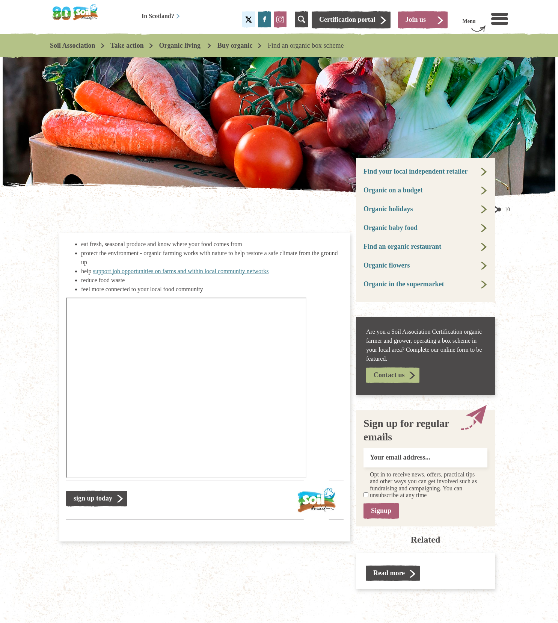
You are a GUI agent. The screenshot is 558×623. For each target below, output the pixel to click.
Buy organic (235, 45)
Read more (389, 573)
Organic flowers (386, 265)
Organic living (180, 45)
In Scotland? (161, 16)
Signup (381, 510)
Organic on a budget (393, 190)
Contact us (389, 375)
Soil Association (72, 45)
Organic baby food (390, 227)
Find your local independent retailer (415, 171)
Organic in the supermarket (403, 284)
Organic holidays (388, 209)
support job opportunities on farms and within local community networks (181, 271)
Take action (127, 45)
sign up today (93, 498)
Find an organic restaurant (402, 246)
